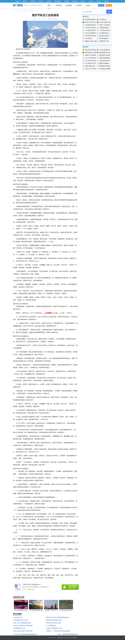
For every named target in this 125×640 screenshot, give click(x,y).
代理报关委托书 (104, 27)
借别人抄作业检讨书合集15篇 (23, 631)
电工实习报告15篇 (104, 22)
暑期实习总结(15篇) (91, 41)
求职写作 (59, 5)
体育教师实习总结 (19, 628)
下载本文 (55, 19)
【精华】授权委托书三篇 (54, 628)
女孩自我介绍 (18, 617)
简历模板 (32, 1)
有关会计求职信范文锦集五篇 (23, 625)
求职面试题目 (57, 1)
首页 (49, 5)
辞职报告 (106, 1)
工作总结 (98, 1)
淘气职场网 (59, 637)
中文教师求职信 (104, 33)
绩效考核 (74, 1)
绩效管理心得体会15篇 (53, 623)
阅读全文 (50, 19)
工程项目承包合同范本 (21, 620)
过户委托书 (102, 19)
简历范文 (25, 1)
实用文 (88, 5)
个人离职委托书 (51, 625)
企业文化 (82, 1)
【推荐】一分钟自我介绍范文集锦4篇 (58, 631)
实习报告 (40, 1)
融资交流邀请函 (104, 63)
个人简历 (17, 1)
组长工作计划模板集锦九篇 (22, 623)
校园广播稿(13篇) (90, 66)
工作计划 (90, 1)
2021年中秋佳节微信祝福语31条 (27, 634)
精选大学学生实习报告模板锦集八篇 (57, 617)
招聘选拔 (66, 1)
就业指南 (69, 5)
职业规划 (48, 1)
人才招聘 (78, 5)
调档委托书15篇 (104, 41)
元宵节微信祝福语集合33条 (70, 634)
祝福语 (32, 10)
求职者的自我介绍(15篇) (54, 620)
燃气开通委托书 (104, 38)
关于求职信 (88, 38)
